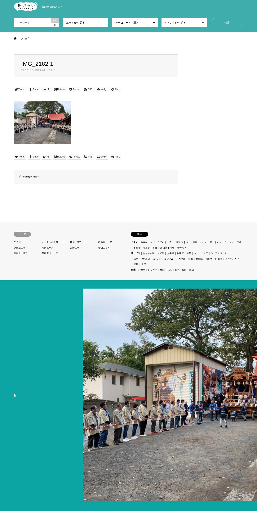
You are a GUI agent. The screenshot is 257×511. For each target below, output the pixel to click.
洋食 (172, 247)
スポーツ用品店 (142, 259)
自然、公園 (181, 269)
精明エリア (104, 247)
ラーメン (229, 242)
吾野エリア (76, 247)
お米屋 (160, 253)
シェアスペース (219, 253)
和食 (155, 247)
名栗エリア (47, 247)
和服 (190, 259)
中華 (239, 242)
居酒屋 (163, 247)
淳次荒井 (35, 177)
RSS (15, 395)
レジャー (152, 269)
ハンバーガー (207, 242)
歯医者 (209, 259)
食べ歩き (182, 247)
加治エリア (76, 242)
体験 (162, 269)
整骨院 (199, 259)
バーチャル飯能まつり (53, 242)
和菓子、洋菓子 (142, 247)
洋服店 (218, 259)
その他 (17, 242)
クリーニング (201, 253)
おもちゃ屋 (148, 253)
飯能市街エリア (50, 253)
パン (219, 242)
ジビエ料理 (191, 242)
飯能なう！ (215, 395)
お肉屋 (170, 253)
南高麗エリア (105, 242)
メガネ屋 (180, 259)
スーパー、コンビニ (163, 259)
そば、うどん (157, 242)
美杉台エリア (21, 253)
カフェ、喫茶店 (175, 242)
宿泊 (170, 269)
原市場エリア (21, 247)
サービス (135, 253)
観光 (133, 269)
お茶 (189, 253)
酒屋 (136, 264)
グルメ (134, 242)
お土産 (141, 269)
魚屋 (143, 264)
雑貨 (191, 269)
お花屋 (180, 253)
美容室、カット (233, 259)
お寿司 (144, 242)
